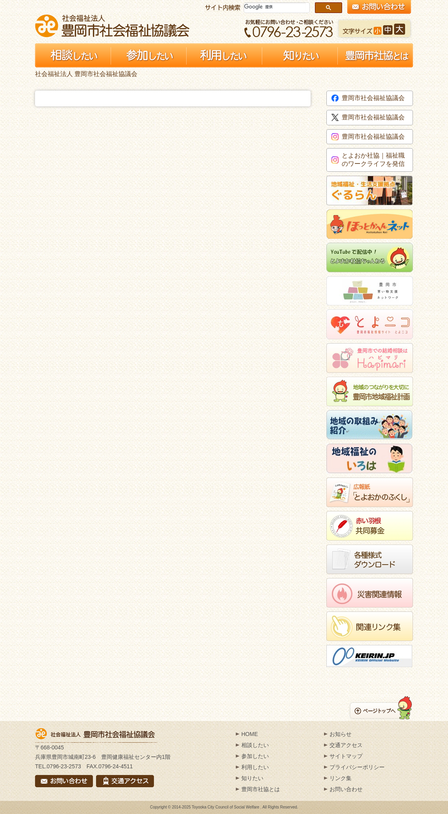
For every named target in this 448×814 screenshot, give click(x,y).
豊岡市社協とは (260, 789)
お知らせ (341, 734)
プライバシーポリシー (357, 767)
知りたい (252, 778)
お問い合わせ (346, 789)
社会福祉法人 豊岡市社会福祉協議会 (112, 25)
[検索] (275, 7)
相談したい (255, 745)
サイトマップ (346, 756)
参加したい (255, 756)
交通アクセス (346, 745)
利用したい (255, 767)
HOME (249, 734)
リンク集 (341, 778)
